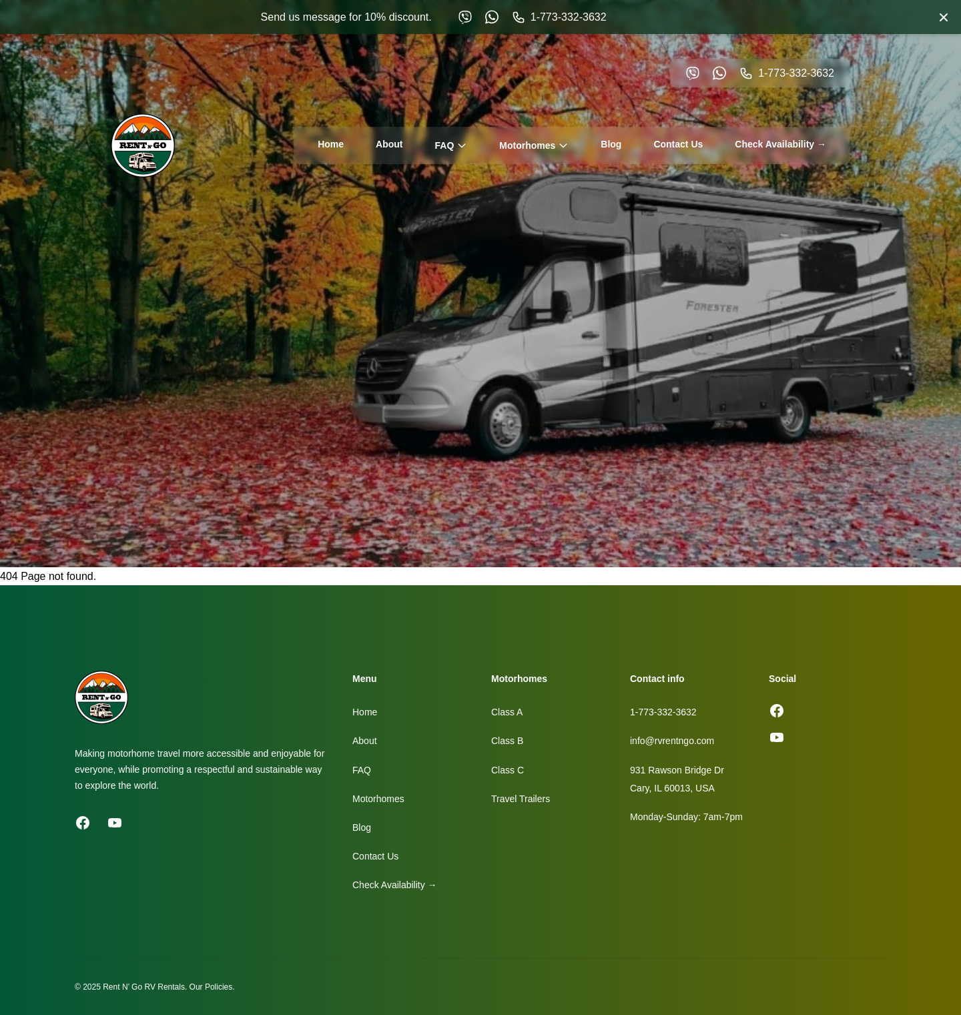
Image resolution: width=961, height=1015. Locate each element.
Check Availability (780, 144)
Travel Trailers (520, 798)
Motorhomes (534, 145)
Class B (507, 740)
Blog (611, 144)
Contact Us (678, 144)
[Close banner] (943, 17)
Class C (507, 770)
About (389, 144)
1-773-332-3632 (663, 712)
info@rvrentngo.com (672, 740)
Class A (507, 712)
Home (331, 144)
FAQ (451, 145)
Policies (218, 987)
